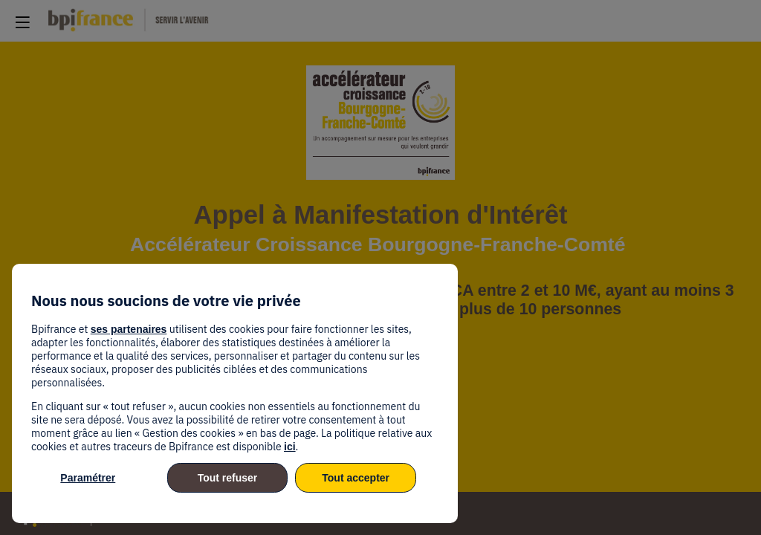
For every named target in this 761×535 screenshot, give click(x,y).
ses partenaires (129, 329)
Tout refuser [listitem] (228, 478)
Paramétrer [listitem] (87, 478)
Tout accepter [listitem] (355, 478)
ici (290, 447)
